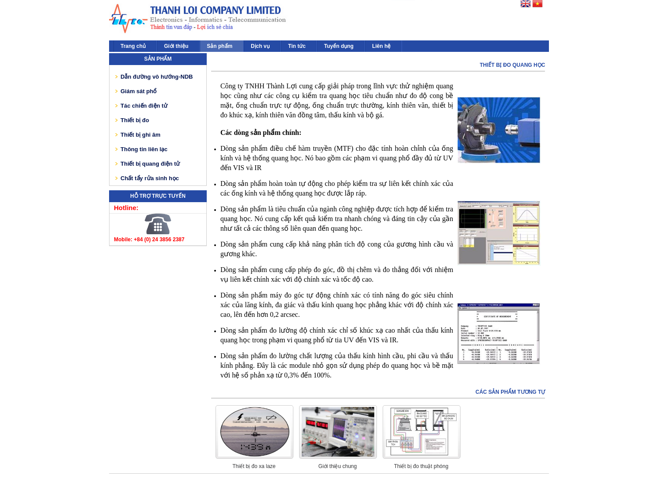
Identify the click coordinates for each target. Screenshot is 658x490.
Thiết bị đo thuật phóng (421, 466)
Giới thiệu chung (337, 466)
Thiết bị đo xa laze (253, 466)
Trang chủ (133, 46)
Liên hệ (381, 46)
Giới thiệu (176, 46)
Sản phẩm (219, 46)
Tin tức (297, 46)
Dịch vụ (260, 46)
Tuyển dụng (339, 46)
